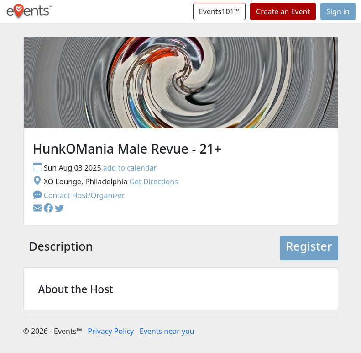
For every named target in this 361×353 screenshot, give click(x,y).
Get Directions (153, 181)
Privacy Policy (111, 331)
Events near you (167, 331)
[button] (49, 209)
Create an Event (283, 11)
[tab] (61, 248)
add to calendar (130, 168)
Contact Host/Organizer (79, 195)
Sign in (338, 11)
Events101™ (219, 11)
